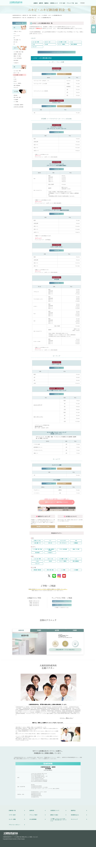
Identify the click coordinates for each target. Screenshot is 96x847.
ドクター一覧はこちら (66, 718)
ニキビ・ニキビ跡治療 (42, 15)
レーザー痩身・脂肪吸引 (50, 550)
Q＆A (76, 3)
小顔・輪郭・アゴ (17, 39)
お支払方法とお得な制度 (18, 106)
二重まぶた (17, 31)
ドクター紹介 (62, 3)
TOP (16, 15)
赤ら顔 (46, 44)
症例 (65, 74)
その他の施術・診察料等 (18, 104)
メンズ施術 (63, 569)
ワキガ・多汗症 (17, 58)
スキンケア (34, 46)
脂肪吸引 (17, 54)
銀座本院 (21, 630)
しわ (72, 41)
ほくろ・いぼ (47, 41)
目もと (37, 540)
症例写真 (41, 3)
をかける (55, 643)
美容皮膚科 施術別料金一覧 (57, 52)
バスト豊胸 (37, 549)
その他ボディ (50, 552)
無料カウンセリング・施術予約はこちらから (56, 502)
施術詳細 (49, 74)
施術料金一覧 (19, 23)
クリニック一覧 (70, 3)
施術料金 (46, 3)
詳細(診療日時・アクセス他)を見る (65, 649)
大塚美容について (54, 3)
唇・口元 (15, 41)
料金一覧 (24, 17)
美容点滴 (15, 95)
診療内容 (36, 3)
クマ (50, 540)
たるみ (34, 44)
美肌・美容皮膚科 (32, 15)
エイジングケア (63, 540)
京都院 (75, 630)
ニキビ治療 (18, 74)
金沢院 (57, 630)
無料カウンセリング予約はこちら (62, 601)
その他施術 (76, 569)
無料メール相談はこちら (62, 605)
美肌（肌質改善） (74, 44)
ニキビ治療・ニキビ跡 (62, 41)
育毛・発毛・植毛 (50, 569)
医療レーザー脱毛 (76, 549)
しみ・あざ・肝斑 (36, 41)
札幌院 (39, 630)
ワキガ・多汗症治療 (63, 549)
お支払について (70, 526)
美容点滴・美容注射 (37, 569)
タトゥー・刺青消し (61, 44)
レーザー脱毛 (17, 56)
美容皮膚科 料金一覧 (31, 17)
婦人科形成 (37, 552)
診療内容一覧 (25, 15)
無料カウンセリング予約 (43, 526)
